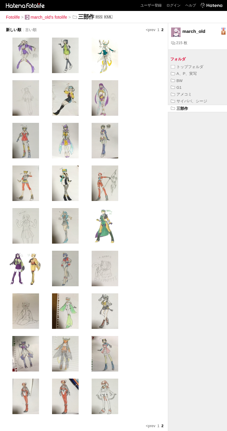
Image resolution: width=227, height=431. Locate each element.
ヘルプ (190, 5)
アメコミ (181, 94)
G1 (176, 87)
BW (177, 80)
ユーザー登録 (151, 5)
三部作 (179, 108)
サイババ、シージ (189, 101)
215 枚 (179, 43)
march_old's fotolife (46, 17)
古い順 (31, 30)
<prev (150, 30)
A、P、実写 (184, 73)
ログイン (173, 5)
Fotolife (13, 17)
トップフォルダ (187, 67)
